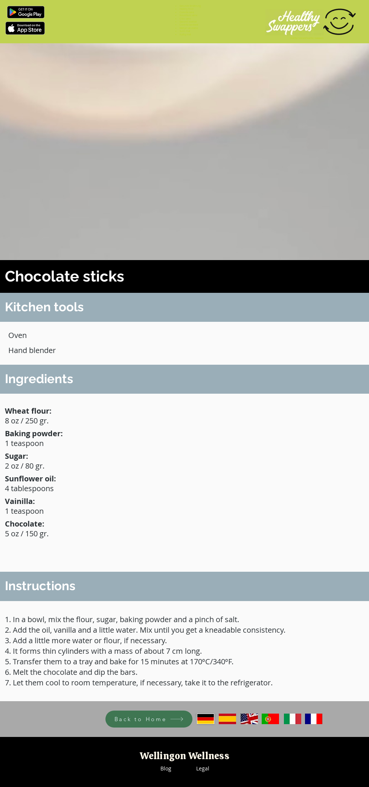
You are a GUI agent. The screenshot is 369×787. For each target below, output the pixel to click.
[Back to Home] (148, 719)
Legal (202, 768)
